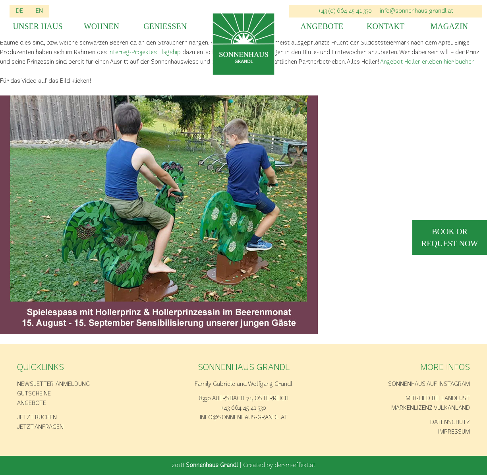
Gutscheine (34, 394)
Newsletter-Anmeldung (53, 384)
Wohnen (101, 26)
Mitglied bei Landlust (438, 398)
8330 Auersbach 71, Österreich (243, 398)
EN (39, 11)
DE (19, 11)
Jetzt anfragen (40, 427)
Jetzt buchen (37, 418)
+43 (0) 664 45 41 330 (345, 11)
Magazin (449, 26)
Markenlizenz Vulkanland (430, 408)
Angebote (321, 26)
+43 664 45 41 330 (243, 408)
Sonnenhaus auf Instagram (429, 384)
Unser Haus (38, 26)
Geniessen (165, 26)
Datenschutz (450, 422)
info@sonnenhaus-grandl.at (416, 11)
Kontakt (385, 26)
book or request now (449, 237)
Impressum (454, 432)
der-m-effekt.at (294, 465)
